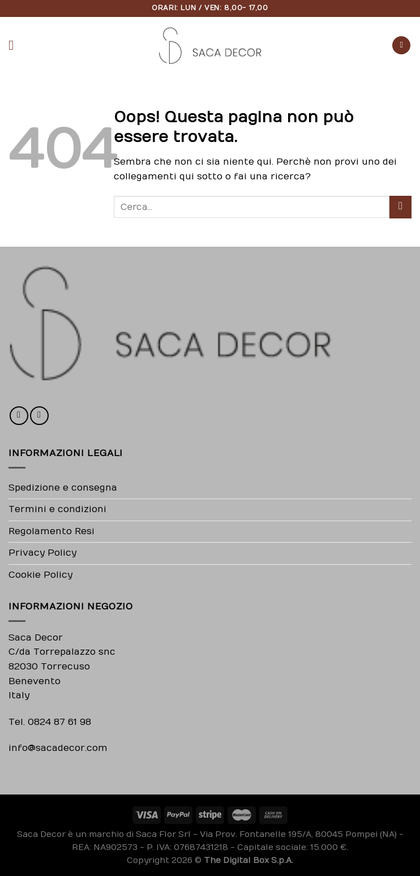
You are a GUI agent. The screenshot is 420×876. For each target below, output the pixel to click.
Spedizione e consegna (62, 488)
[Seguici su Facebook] (19, 415)
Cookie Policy (40, 575)
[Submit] (400, 207)
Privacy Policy (42, 553)
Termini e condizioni (57, 509)
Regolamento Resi (51, 531)
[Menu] (15, 45)
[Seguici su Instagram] (39, 415)
